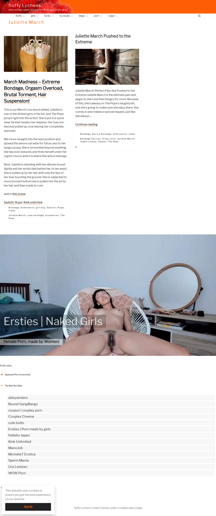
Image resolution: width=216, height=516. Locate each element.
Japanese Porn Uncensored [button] (15, 374)
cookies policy (127, 507)
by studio (66, 15)
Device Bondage (102, 134)
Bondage (14, 207)
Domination (28, 207)
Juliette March (17, 215)
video (12, 210)
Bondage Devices (90, 139)
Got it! (28, 506)
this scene (19, 194)
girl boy (40, 207)
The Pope (113, 141)
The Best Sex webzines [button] (13, 487)
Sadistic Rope (13, 202)
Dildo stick (109, 139)
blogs (83, 15)
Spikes (102, 141)
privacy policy (109, 507)
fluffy (20, 15)
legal (139, 507)
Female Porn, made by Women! (31, 341)
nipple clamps (88, 141)
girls (35, 15)
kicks (49, 15)
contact (96, 507)
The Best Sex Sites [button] (11, 385)
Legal (113, 15)
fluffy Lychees (24, 5)
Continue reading (86, 124)
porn (98, 15)
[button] (35, 54)
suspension (52, 215)
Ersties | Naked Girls (53, 321)
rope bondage (35, 215)
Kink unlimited (33, 202)
